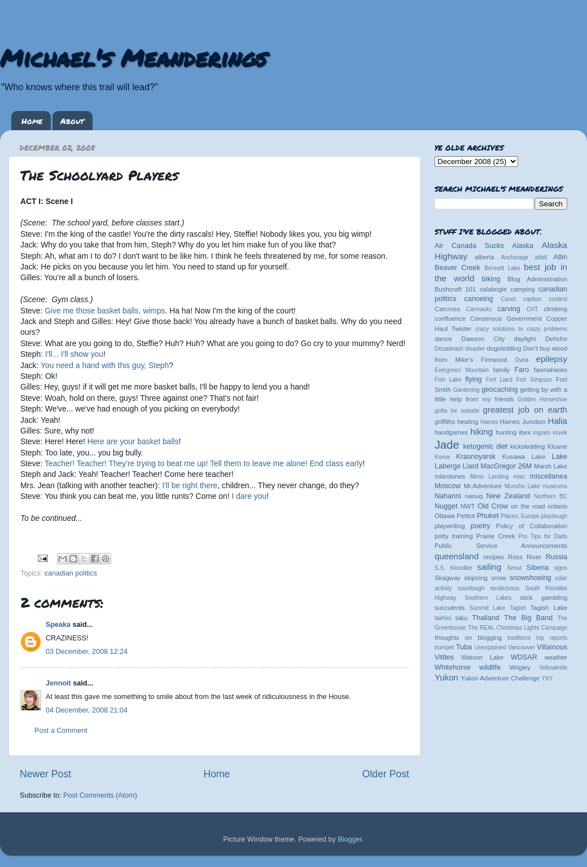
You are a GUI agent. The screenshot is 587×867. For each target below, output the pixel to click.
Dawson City (483, 338)
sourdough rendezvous (489, 588)
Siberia (538, 568)
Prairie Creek (495, 536)
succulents (450, 607)
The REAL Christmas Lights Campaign (517, 628)
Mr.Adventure (483, 486)
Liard (471, 466)
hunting (506, 432)
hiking (481, 431)
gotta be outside (457, 411)
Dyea (522, 360)
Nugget (446, 506)
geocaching (499, 389)
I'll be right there (189, 485)
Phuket (487, 516)
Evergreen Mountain (462, 370)
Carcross (447, 309)
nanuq (474, 496)
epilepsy (551, 359)
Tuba (464, 647)
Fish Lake (448, 380)
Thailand (485, 618)
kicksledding (527, 446)
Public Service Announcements (501, 545)
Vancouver (521, 647)
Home (31, 120)
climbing (555, 309)
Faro (521, 370)
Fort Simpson (534, 380)
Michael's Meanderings (133, 57)
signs (560, 568)
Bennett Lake (502, 268)
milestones (450, 476)
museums (554, 486)
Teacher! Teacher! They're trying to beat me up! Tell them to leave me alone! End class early (203, 463)
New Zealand (508, 496)
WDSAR (524, 657)
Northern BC (550, 496)
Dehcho (556, 338)
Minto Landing (489, 477)
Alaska (522, 246)
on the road (528, 506)
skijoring (476, 577)
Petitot (466, 515)
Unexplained (490, 647)
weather (556, 657)
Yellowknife (553, 668)
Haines (489, 422)
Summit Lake (488, 608)
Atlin (561, 257)
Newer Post (45, 774)
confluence (450, 318)
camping (523, 289)
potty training (454, 536)
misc (519, 477)
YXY (547, 678)
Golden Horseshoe (542, 399)
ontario (557, 506)
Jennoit (58, 683)
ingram (542, 433)
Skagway (448, 577)
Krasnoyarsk (476, 457)
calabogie (493, 289)
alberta (484, 257)
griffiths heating (456, 421)
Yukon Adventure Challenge (500, 678)
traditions (519, 638)
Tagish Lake (549, 607)
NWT (468, 506)
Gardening (466, 390)
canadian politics (71, 573)
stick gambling (543, 597)
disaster (475, 349)
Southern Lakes (488, 598)
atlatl (541, 257)
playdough (554, 516)
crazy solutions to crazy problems (521, 329)
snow (498, 577)
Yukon (446, 677)
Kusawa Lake (523, 456)
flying (473, 379)
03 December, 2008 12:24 (87, 652)
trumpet (444, 647)
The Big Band (528, 618)
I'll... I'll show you (74, 354)
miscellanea (548, 476)
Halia (557, 421)
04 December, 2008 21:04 (87, 710)
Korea (442, 457)
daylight (525, 338)
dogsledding (504, 348)
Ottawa (445, 515)
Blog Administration (537, 279)
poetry (480, 526)
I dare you (248, 496)
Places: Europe (520, 516)
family (501, 369)
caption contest (545, 299)
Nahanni (448, 496)
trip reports (551, 638)
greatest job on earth (525, 409)
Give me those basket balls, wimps (105, 310)
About (72, 120)
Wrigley (520, 667)
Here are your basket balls (133, 441)
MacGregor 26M (506, 466)
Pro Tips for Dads (543, 536)
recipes (493, 557)
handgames (451, 432)
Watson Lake (482, 657)
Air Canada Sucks (469, 246)
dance (443, 338)
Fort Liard (499, 380)
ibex (525, 432)
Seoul (514, 568)
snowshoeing (530, 578)
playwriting (450, 526)
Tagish (518, 608)
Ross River (524, 557)
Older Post (385, 774)
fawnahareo (550, 369)
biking (491, 279)
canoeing (478, 299)
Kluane (557, 446)
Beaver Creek (457, 268)
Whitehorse (453, 667)
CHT (532, 309)
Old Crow (493, 506)
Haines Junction (523, 421)
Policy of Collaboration (531, 526)
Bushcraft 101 (455, 289)
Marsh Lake (550, 466)
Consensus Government (506, 318)
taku (461, 617)
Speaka (58, 625)
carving (508, 309)
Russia (557, 557)
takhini (443, 618)
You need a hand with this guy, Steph (105, 365)
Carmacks (479, 309)
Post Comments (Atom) (100, 795)
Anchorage (514, 257)
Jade (447, 445)
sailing (489, 567)
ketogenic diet (485, 446)
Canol (508, 299)
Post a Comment (60, 731)
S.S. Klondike (453, 568)
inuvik (560, 433)
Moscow (448, 486)
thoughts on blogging (468, 637)
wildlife (490, 667)
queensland (457, 556)
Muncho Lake (522, 486)
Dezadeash (449, 349)
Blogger (350, 839)
